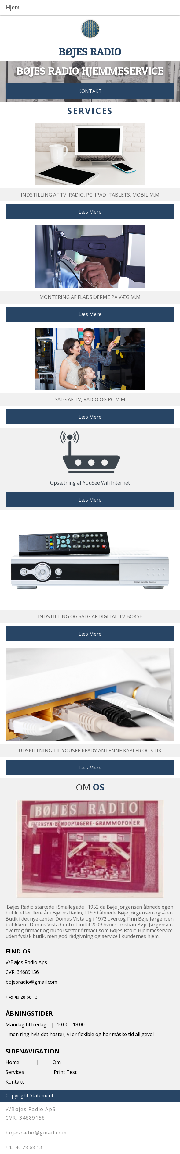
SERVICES (90, 110)
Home (12, 1062)
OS (98, 787)
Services (15, 1072)
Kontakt (15, 1081)
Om (57, 1062)
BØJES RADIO (90, 51)
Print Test (65, 1072)
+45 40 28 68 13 (22, 997)
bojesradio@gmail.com (31, 981)
